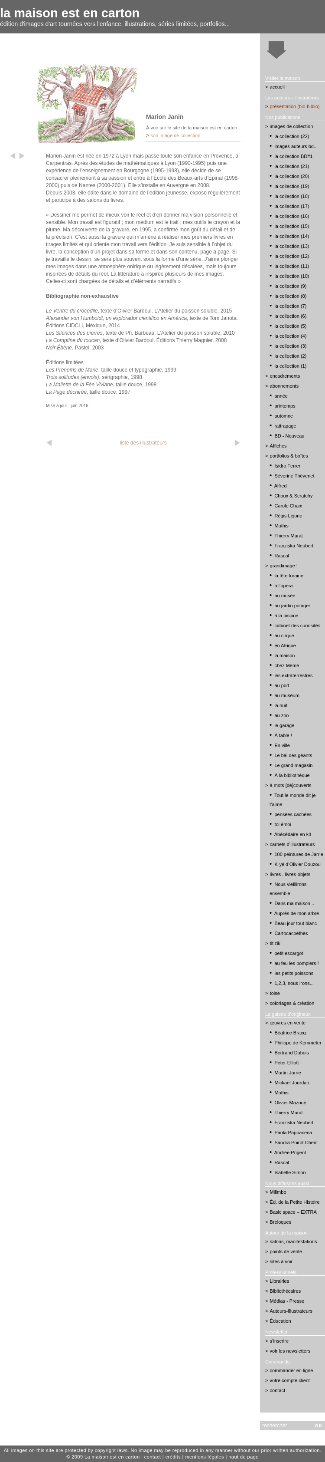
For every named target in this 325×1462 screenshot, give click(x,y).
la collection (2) (290, 356)
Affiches (278, 445)
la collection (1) (290, 366)
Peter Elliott (286, 1062)
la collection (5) (290, 326)
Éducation (280, 1321)
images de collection (291, 126)
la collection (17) (291, 206)
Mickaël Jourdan (291, 1082)
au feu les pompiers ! (296, 963)
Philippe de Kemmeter (297, 1042)
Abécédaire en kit (292, 834)
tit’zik (275, 943)
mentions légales (204, 1456)
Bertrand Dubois (291, 1052)
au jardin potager (292, 605)
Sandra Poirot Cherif (296, 1142)
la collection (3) (290, 346)
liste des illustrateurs (143, 443)
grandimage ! (284, 565)
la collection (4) (290, 336)
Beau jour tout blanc (295, 923)
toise (275, 993)
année (281, 395)
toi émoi (282, 824)
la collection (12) (291, 256)
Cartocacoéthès (291, 933)
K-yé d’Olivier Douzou (297, 864)
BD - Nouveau (289, 435)
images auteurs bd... (296, 146)
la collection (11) (291, 266)
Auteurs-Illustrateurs (291, 1311)
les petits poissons (293, 973)
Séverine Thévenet (294, 475)
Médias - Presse (287, 1301)
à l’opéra (283, 585)
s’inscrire (279, 1340)
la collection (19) (291, 186)
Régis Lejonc (288, 515)
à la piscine (286, 615)
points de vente (286, 1251)
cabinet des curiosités (297, 625)
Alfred (280, 485)
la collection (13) (291, 246)
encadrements (285, 376)
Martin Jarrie (287, 1072)
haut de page (243, 1456)
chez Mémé (286, 665)
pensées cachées (293, 814)
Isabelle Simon (290, 1172)
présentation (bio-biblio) (295, 106)
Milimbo (278, 1192)
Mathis (281, 525)
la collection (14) (291, 236)
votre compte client (290, 1380)
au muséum (286, 695)
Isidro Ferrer (287, 465)
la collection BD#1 (293, 156)
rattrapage (285, 425)
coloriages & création (292, 1003)
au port (281, 685)
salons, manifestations (293, 1241)
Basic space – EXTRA (293, 1212)
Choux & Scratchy (293, 495)
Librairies (279, 1281)
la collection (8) (290, 296)
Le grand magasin (293, 765)
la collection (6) (290, 316)
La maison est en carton (112, 1456)
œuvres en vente (288, 1022)
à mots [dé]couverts (291, 785)
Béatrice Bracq (290, 1032)
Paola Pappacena (293, 1132)
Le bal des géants (293, 755)
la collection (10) (291, 276)
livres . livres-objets (290, 874)
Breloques (281, 1222)
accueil (277, 86)
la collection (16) (291, 216)
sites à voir (281, 1261)
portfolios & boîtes (289, 455)
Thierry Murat (288, 535)
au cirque (284, 635)
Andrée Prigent (290, 1152)
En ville (281, 745)
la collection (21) (291, 166)
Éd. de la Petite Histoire (295, 1202)
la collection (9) (290, 286)
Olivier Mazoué (290, 1102)
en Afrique (285, 645)
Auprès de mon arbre (296, 913)
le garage (284, 725)
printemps (284, 405)
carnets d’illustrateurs (292, 844)
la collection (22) (291, 136)
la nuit (280, 705)
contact (277, 1390)
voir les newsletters (290, 1350)
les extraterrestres (293, 675)
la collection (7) (290, 306)
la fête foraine (288, 575)
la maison (284, 655)
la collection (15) (291, 226)
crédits (173, 1456)
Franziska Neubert (293, 545)
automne (283, 415)
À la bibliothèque (291, 775)
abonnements (284, 386)
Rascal (281, 555)
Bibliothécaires (285, 1291)
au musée (284, 595)
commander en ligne (291, 1370)
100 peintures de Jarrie (298, 854)
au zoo (281, 715)
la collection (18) (291, 196)
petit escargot (288, 953)
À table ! (283, 735)
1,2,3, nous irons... (294, 983)
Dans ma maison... (294, 903)
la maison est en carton (70, 13)
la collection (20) (291, 176)
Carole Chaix (288, 505)
